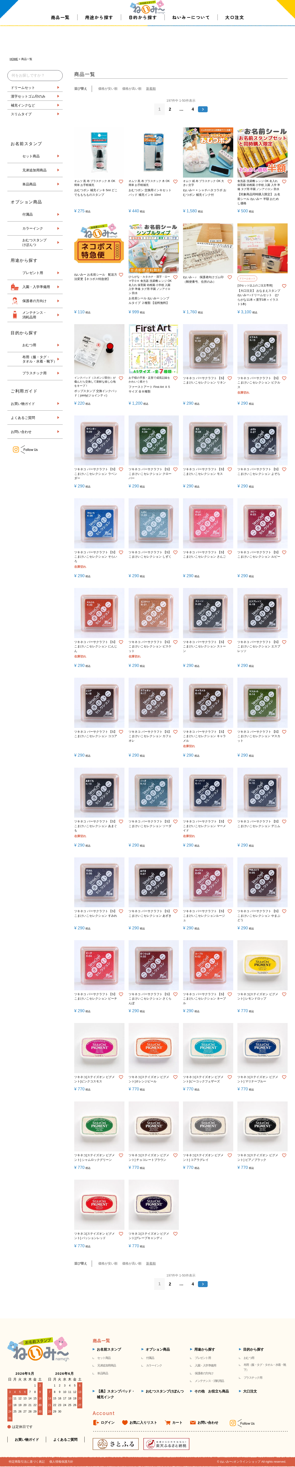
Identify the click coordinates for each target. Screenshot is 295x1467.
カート (177, 1423)
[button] (203, 109)
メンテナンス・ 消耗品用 (34, 315)
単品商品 (29, 184)
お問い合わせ (21, 431)
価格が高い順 (132, 88)
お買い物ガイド (23, 403)
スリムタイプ (21, 113)
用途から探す (99, 39)
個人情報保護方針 (61, 1462)
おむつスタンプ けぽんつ (34, 242)
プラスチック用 (34, 373)
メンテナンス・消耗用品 (209, 1381)
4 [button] (193, 109)
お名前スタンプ (109, 1350)
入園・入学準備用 (36, 287)
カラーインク (32, 228)
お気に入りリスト (143, 1423)
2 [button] (170, 109)
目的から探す (143, 39)
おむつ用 (29, 345)
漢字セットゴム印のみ (28, 96)
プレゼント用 (32, 273)
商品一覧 (60, 39)
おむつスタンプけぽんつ (165, 1391)
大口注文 (234, 39)
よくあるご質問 (23, 417)
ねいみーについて (191, 39)
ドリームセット (23, 87)
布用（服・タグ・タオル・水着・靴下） (265, 1367)
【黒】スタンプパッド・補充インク (116, 1394)
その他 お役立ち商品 (211, 1391)
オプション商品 (158, 1350)
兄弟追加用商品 (34, 170)
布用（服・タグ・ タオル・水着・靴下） (39, 359)
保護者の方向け (34, 301)
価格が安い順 (108, 88)
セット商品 (31, 156)
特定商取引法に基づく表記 (27, 1462)
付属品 (27, 214)
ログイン (108, 1423)
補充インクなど (23, 105)
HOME (14, 59)
